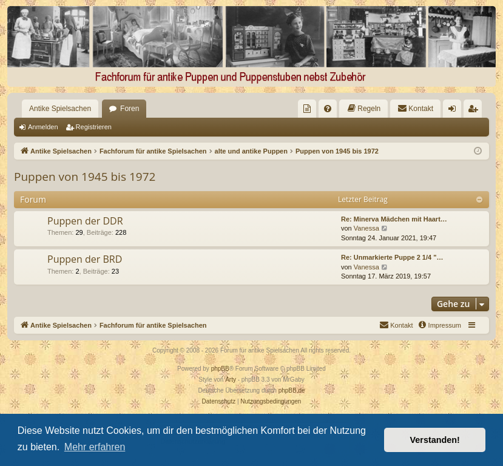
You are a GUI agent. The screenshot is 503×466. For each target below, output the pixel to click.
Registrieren (94, 126)
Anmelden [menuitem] (454, 111)
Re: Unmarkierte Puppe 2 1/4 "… (392, 257)
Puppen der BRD (84, 259)
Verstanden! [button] (435, 440)
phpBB (220, 368)
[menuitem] (307, 109)
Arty (230, 379)
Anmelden (43, 126)
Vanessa (366, 228)
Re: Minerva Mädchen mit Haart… (394, 219)
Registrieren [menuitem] (475, 111)
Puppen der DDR (85, 221)
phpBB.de (292, 390)
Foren (129, 108)
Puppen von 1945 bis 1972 (84, 176)
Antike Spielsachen (60, 108)
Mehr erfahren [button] (95, 447)
